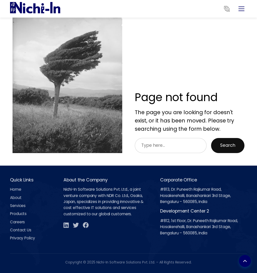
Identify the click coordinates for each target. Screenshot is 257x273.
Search (227, 145)
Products (18, 213)
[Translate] (227, 9)
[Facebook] (86, 225)
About (16, 197)
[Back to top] (245, 261)
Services (18, 205)
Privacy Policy (22, 238)
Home (15, 189)
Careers (17, 222)
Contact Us (20, 230)
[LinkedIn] (66, 225)
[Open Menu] (241, 8)
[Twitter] (76, 225)
